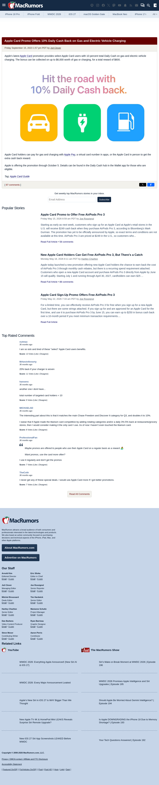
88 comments (66, 281)
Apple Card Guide (20, 176)
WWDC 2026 (54, 14)
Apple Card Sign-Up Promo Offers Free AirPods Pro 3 (79, 295)
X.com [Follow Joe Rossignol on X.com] (40, 591)
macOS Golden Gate (94, 14)
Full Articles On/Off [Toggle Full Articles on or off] (28, 769)
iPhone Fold (33, 14)
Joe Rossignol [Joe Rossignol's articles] (37, 585)
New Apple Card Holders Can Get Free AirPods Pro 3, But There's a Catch (93, 254)
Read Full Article (49, 241)
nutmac (23, 341)
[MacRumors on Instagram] (97, 5)
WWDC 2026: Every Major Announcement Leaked (45, 682)
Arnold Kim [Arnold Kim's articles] (7, 573)
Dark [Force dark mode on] (68, 769)
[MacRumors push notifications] (125, 5)
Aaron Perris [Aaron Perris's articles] (36, 633)
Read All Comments (79, 494)
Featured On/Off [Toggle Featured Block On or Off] (10, 769)
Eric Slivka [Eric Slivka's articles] (36, 573)
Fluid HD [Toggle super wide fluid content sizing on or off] (48, 769)
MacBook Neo (120, 14)
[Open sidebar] (155, 5)
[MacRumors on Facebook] (103, 5)
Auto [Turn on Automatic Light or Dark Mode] (56, 769)
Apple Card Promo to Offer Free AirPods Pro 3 (74, 214)
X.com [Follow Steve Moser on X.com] (11, 638)
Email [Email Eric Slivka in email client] (33, 579)
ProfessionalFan (28, 437)
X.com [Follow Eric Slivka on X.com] (40, 579)
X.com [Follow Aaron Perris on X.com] (40, 638)
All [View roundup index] (155, 14)
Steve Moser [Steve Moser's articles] (7, 633)
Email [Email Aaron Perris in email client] (33, 638)
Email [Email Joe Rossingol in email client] (33, 591)
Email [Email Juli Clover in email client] (4, 591)
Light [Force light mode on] (62, 769)
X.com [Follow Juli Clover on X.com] (11, 591)
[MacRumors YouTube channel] (119, 5)
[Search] (149, 5)
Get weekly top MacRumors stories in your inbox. (79, 193)
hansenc (24, 381)
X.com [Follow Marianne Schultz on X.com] (40, 614)
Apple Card (26, 56)
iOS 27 (72, 14)
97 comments (13, 184)
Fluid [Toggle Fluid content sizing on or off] (40, 769)
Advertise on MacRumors (21, 557)
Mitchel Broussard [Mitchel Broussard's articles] (10, 597)
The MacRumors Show (105, 649)
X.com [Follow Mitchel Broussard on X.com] (11, 603)
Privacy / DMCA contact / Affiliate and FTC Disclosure (25, 759)
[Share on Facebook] (150, 184)
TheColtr (24, 472)
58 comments (66, 241)
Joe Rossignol (86, 218)
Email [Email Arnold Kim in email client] (4, 579)
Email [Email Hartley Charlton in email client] (4, 614)
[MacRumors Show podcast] (92, 5)
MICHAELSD (26, 408)
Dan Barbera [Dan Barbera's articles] (7, 621)
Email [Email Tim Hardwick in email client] (33, 603)
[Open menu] (4, 5)
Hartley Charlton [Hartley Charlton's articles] (9, 609)
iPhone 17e (141, 14)
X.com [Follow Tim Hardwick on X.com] (40, 603)
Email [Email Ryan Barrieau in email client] (33, 626)
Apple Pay (69, 154)
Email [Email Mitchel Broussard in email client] (4, 603)
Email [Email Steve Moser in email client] (4, 638)
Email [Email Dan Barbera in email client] (4, 626)
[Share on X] (142, 184)
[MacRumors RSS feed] (131, 5)
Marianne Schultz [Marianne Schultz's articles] (39, 609)
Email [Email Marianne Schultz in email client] (33, 614)
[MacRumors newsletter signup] (136, 5)
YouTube (13, 649)
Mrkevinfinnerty (28, 361)
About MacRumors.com (19, 547)
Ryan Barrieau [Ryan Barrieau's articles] (37, 621)
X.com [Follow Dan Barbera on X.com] (11, 626)
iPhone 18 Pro (12, 14)
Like (36, 354)
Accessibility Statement (12, 764)
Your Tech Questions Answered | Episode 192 (122, 739)
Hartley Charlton (89, 259)
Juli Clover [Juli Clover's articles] (7, 585)
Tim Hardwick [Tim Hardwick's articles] (37, 597)
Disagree (44, 354)
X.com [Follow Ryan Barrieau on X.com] (40, 626)
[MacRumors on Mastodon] (114, 5)
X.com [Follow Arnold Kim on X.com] (11, 579)
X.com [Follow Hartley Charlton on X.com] (11, 614)
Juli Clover (55, 48)
